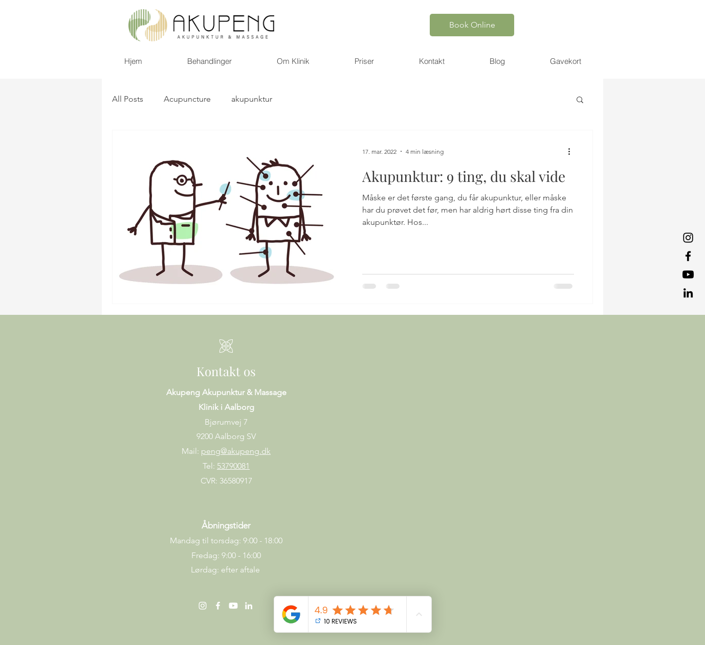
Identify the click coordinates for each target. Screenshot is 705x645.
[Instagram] (688, 237)
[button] (209, 61)
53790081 (233, 466)
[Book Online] (472, 25)
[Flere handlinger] (572, 151)
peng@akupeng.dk (236, 451)
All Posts (127, 99)
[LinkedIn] (688, 293)
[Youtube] (688, 274)
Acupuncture (187, 99)
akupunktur (251, 99)
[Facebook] (688, 256)
